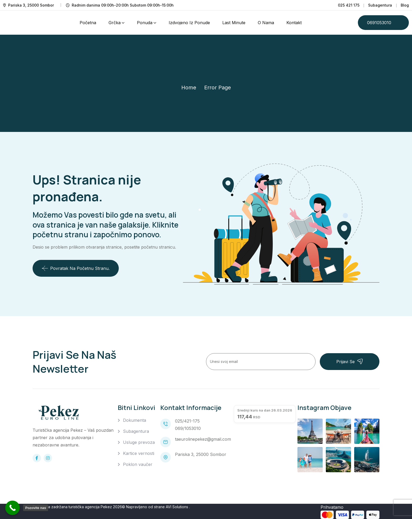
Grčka (115, 22)
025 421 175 (348, 5)
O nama (266, 22)
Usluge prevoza (139, 442)
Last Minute (233, 22)
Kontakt (294, 22)
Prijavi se (349, 361)
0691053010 (379, 22)
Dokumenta (134, 420)
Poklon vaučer (137, 464)
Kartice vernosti (138, 453)
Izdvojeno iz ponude (189, 22)
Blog (405, 5)
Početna (88, 22)
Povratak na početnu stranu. (76, 268)
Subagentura (380, 5)
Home (188, 87)
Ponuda (144, 22)
